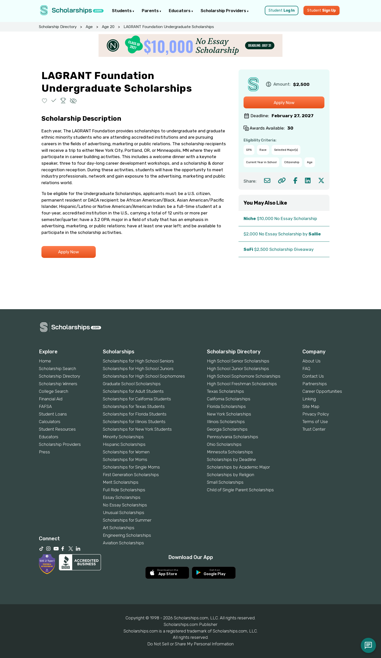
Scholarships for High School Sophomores (144, 376)
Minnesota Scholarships (230, 451)
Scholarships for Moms (125, 459)
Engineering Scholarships (127, 535)
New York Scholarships (229, 414)
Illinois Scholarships (226, 421)
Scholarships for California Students (137, 398)
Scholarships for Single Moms (131, 467)
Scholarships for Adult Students (133, 391)
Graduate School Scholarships (132, 383)
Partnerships (314, 383)
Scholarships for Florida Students (134, 414)
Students (123, 10)
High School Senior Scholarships (238, 360)
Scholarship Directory (58, 27)
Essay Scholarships (121, 497)
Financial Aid (50, 398)
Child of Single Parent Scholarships (240, 489)
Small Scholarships (225, 482)
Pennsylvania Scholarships (232, 436)
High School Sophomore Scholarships (243, 376)
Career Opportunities (322, 391)
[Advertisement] (190, 292)
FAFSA (45, 406)
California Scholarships (228, 398)
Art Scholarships (118, 527)
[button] (44, 100)
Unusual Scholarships (123, 512)
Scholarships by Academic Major (238, 467)
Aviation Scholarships (123, 542)
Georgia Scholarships (227, 429)
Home (45, 360)
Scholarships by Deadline (231, 459)
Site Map (310, 406)
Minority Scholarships (123, 436)
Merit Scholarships (120, 482)
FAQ (306, 368)
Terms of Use (315, 421)
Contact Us (313, 376)
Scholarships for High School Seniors (138, 360)
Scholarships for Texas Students (134, 406)
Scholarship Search (57, 368)
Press (44, 451)
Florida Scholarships (226, 406)
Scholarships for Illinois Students (134, 421)
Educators (181, 10)
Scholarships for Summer (127, 520)
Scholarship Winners (58, 383)
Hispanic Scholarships (124, 444)
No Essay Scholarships (125, 504)
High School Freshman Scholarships (242, 383)
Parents (151, 10)
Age (89, 27)
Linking (309, 398)
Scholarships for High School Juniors (138, 368)
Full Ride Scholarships (124, 489)
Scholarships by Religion (230, 474)
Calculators (49, 421)
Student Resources (57, 429)
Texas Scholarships (225, 391)
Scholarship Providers (225, 10)
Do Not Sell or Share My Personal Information (190, 643)
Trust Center (313, 429)
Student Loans (53, 414)
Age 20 (108, 27)
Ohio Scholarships (224, 444)
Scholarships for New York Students (137, 429)
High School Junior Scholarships (238, 368)
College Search (53, 391)
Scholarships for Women (126, 451)
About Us (311, 360)
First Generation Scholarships (131, 474)
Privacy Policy (315, 414)
